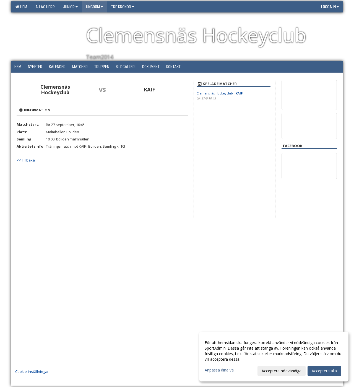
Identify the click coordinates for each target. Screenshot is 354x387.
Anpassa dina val (220, 370)
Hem (21, 7)
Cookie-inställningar (32, 371)
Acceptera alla (324, 370)
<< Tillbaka (26, 160)
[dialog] (273, 356)
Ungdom (94, 7)
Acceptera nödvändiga (281, 370)
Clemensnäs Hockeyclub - (220, 93)
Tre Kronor (122, 7)
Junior (70, 7)
